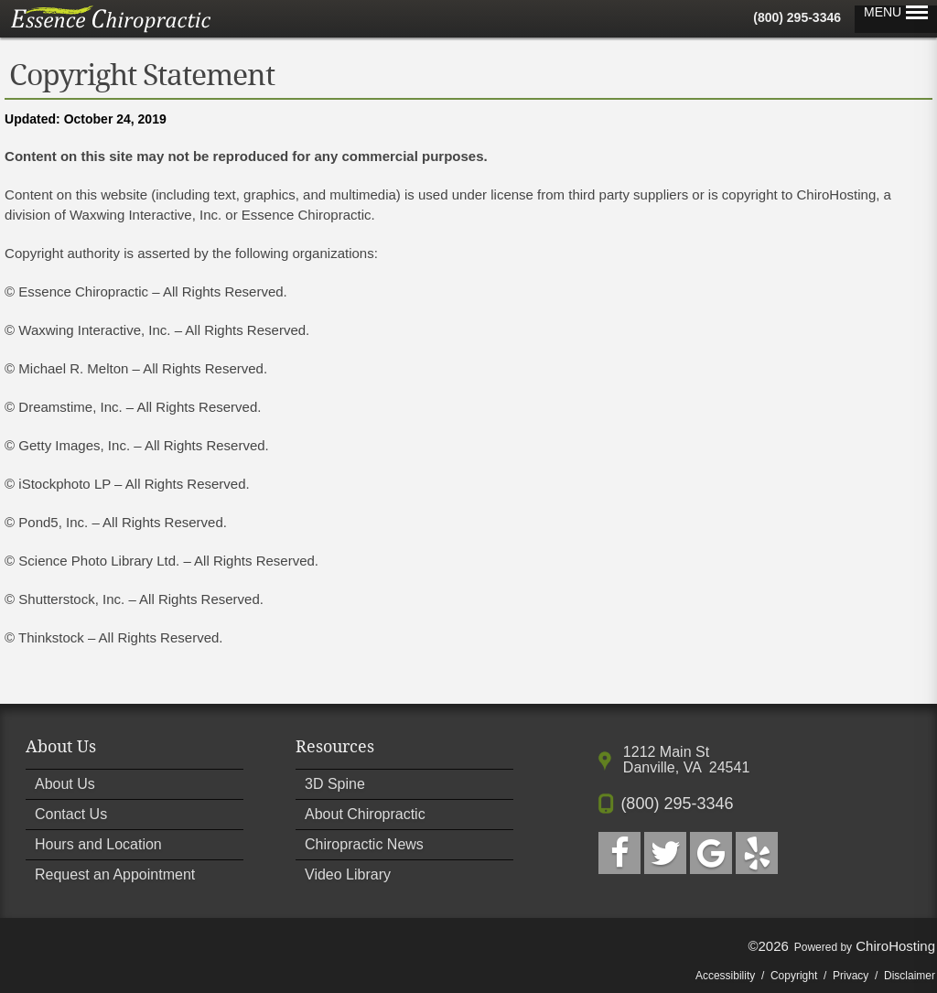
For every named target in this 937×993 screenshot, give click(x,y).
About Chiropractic (365, 814)
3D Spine (335, 784)
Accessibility (725, 975)
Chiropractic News (364, 844)
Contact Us (71, 814)
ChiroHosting (895, 946)
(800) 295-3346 (797, 17)
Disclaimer (909, 975)
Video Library (348, 874)
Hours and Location (98, 844)
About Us (65, 784)
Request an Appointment (115, 874)
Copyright (793, 975)
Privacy (850, 975)
